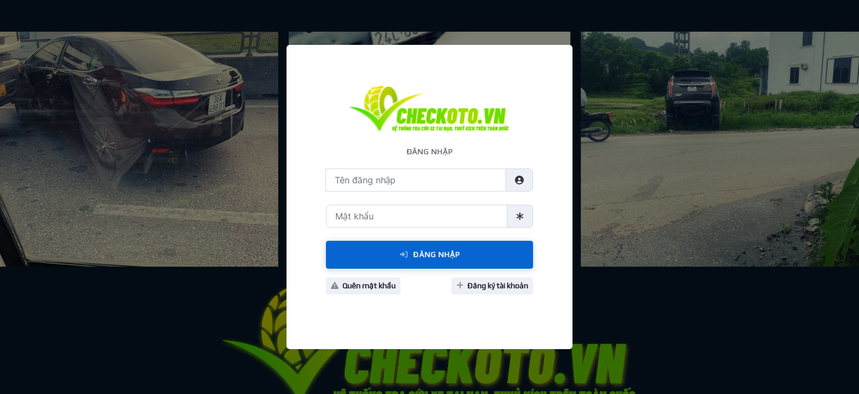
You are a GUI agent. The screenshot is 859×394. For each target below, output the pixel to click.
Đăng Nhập (429, 254)
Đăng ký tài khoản (492, 285)
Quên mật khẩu (363, 285)
